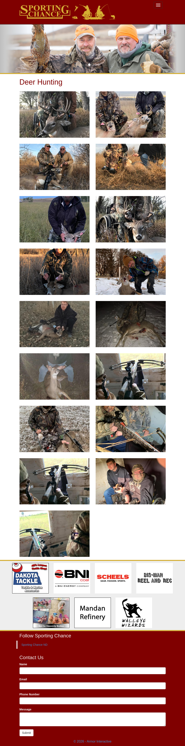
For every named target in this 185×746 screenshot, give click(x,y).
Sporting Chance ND (35, 644)
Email (23, 679)
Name (23, 664)
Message (25, 709)
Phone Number (29, 694)
